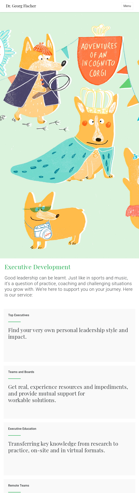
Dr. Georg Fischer (21, 5)
